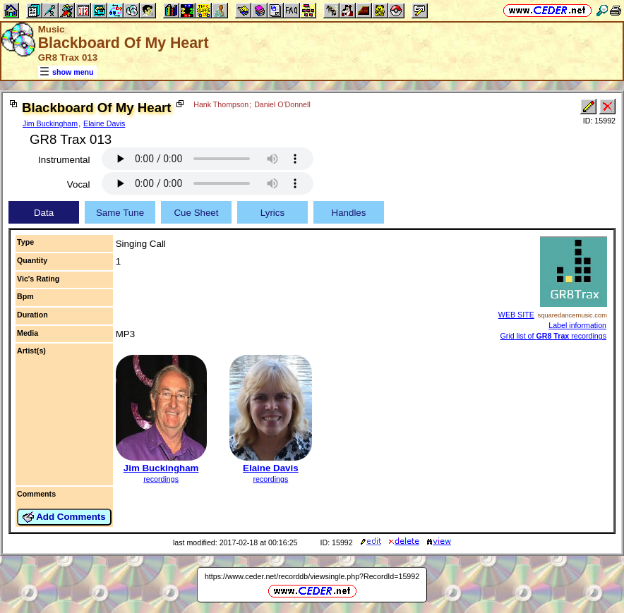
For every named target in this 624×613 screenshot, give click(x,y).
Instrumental (64, 159)
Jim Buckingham (50, 123)
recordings (161, 479)
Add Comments (64, 517)
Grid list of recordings (553, 336)
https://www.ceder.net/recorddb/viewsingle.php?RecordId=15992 (312, 576)
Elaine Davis (104, 123)
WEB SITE (516, 314)
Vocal (78, 184)
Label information (577, 325)
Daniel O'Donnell (282, 104)
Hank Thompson (220, 104)
